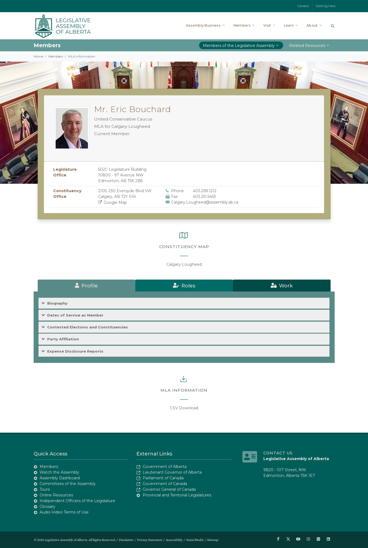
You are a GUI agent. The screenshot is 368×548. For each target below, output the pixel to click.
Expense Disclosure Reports (75, 351)
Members (55, 56)
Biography (57, 303)
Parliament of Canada (163, 478)
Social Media (194, 540)
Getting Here (325, 6)
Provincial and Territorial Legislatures (177, 495)
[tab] (86, 286)
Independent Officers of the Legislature (77, 500)
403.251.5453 (204, 196)
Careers (303, 6)
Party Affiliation (63, 339)
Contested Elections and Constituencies (87, 327)
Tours (45, 489)
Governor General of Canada (169, 489)
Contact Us (278, 453)
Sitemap (212, 540)
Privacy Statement (149, 540)
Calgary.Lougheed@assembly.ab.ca (204, 202)
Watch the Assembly (59, 472)
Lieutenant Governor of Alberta (172, 472)
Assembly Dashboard (60, 478)
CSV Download (184, 408)
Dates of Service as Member (75, 315)
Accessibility (174, 540)
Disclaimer (126, 540)
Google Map (112, 202)
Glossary (47, 506)
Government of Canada (165, 483)
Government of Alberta (165, 466)
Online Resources (56, 495)
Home (38, 56)
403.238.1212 (204, 190)
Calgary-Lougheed (184, 264)
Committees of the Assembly (68, 483)
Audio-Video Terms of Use (64, 512)
